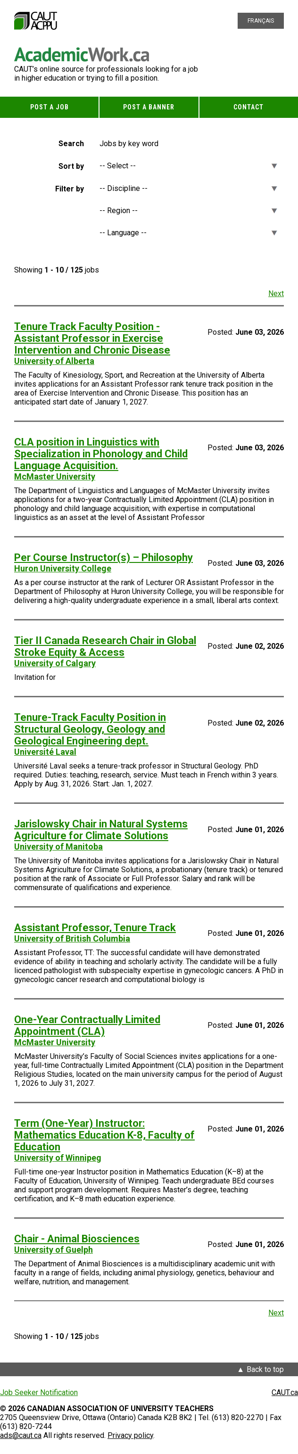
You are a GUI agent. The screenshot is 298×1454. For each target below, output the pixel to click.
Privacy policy (130, 1435)
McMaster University (54, 476)
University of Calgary (55, 663)
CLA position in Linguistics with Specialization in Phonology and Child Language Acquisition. (101, 453)
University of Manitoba (58, 846)
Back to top (265, 1369)
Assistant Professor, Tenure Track (95, 928)
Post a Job (49, 107)
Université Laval (45, 752)
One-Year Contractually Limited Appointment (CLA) (87, 1025)
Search (71, 143)
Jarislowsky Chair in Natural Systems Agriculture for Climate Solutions (101, 830)
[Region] (188, 210)
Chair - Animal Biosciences (77, 1239)
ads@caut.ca (20, 1435)
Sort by (71, 166)
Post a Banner (148, 107)
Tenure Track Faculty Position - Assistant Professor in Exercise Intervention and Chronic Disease (92, 338)
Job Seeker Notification (39, 1392)
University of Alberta (54, 361)
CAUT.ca (285, 1392)
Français (261, 20)
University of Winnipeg (57, 1158)
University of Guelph (53, 1250)
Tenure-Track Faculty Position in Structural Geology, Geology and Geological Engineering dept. (90, 729)
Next (276, 293)
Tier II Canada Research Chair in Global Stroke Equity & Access (105, 646)
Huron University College (62, 568)
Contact (248, 107)
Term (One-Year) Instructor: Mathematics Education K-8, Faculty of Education (104, 1135)
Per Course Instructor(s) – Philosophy (103, 557)
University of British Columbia (72, 938)
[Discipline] (188, 188)
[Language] (188, 232)
